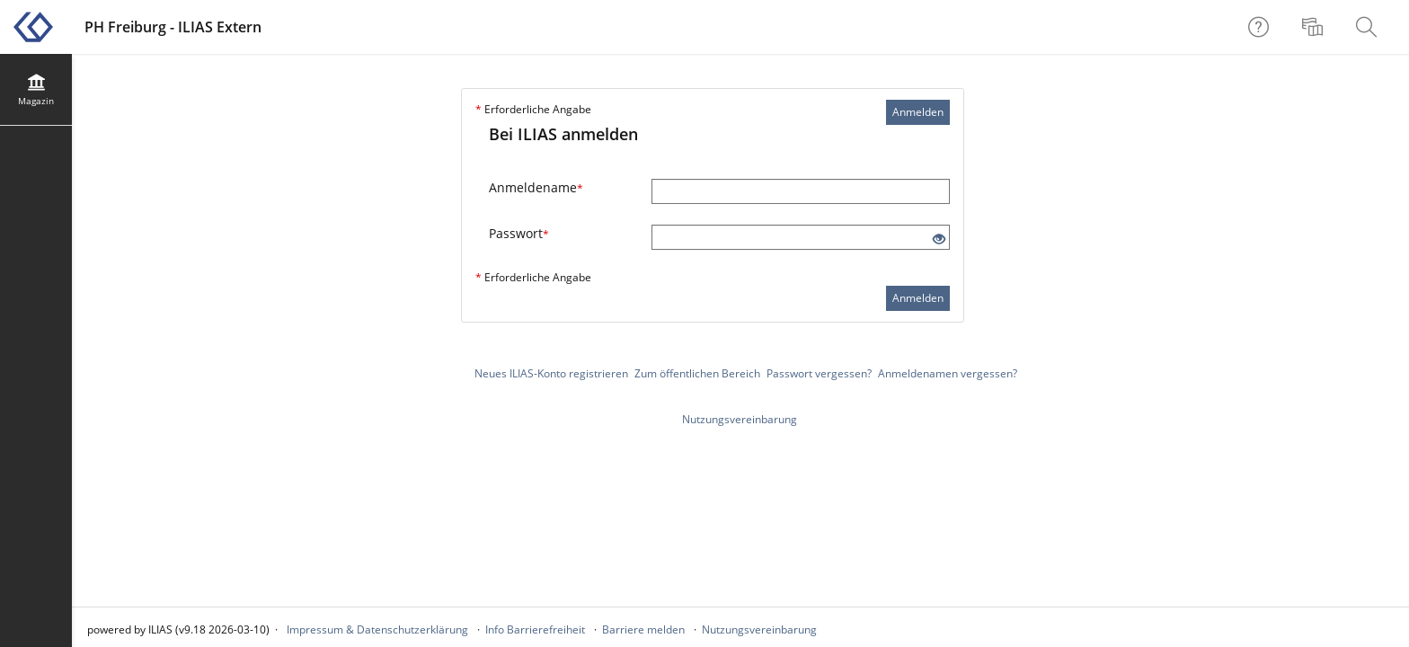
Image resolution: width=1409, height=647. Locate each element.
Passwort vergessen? (819, 373)
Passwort (519, 233)
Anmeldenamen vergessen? (947, 373)
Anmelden (918, 112)
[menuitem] (1315, 27)
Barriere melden (643, 629)
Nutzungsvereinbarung (739, 419)
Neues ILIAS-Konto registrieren (551, 373)
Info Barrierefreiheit (535, 629)
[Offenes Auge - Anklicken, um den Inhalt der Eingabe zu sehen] (939, 239)
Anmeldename (536, 187)
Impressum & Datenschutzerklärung (377, 629)
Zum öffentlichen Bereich (697, 373)
